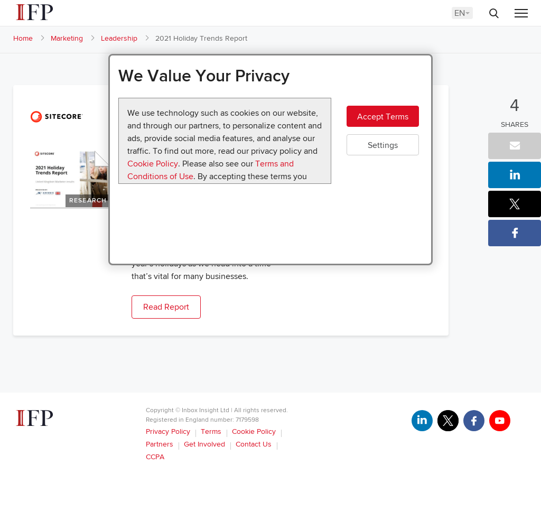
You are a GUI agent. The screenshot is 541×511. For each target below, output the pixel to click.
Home (23, 38)
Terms (211, 431)
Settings (383, 145)
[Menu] (521, 14)
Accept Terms (382, 117)
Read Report (166, 307)
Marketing (67, 38)
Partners (159, 444)
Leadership (119, 38)
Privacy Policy (168, 431)
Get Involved (204, 444)
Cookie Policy (152, 164)
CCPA (155, 456)
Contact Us (254, 444)
